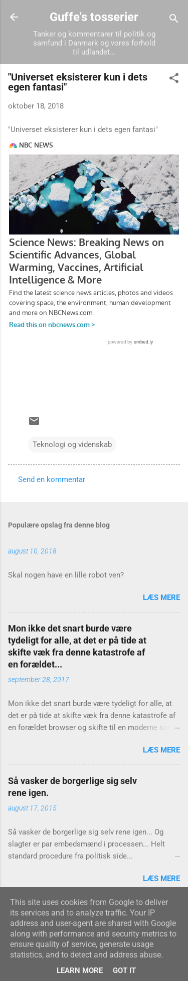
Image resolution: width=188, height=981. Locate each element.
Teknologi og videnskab (72, 444)
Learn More (80, 970)
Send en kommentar (51, 479)
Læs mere (161, 597)
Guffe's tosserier (94, 17)
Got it (124, 970)
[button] (174, 80)
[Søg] (174, 20)
